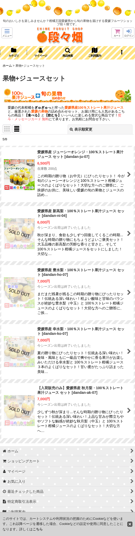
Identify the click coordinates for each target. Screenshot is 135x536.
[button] (7, 32)
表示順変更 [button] (81, 129)
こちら (38, 529)
